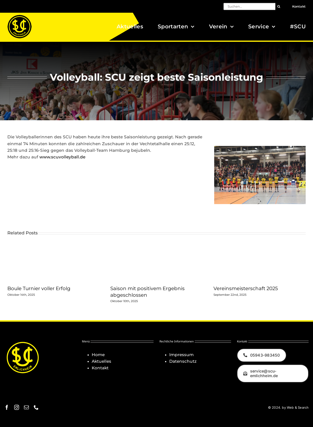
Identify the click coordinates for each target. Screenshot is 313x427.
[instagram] (16, 407)
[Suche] (278, 6)
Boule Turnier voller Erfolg (38, 288)
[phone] (36, 407)
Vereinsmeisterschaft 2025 (245, 288)
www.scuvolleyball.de (62, 156)
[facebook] (6, 407)
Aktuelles (101, 361)
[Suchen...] (249, 6)
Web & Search (298, 407)
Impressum (181, 354)
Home (98, 354)
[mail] (26, 407)
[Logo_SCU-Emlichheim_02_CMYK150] (19, 16)
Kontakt (100, 367)
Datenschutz (183, 361)
